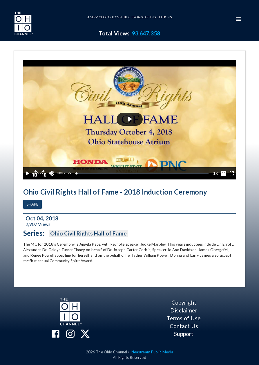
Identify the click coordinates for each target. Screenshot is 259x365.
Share (32, 204)
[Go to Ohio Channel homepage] (23, 24)
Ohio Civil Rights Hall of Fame (88, 233)
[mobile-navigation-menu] (238, 19)
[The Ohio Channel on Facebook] (55, 334)
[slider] (143, 173)
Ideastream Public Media (152, 352)
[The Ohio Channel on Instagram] (70, 334)
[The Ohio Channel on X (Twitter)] (85, 334)
